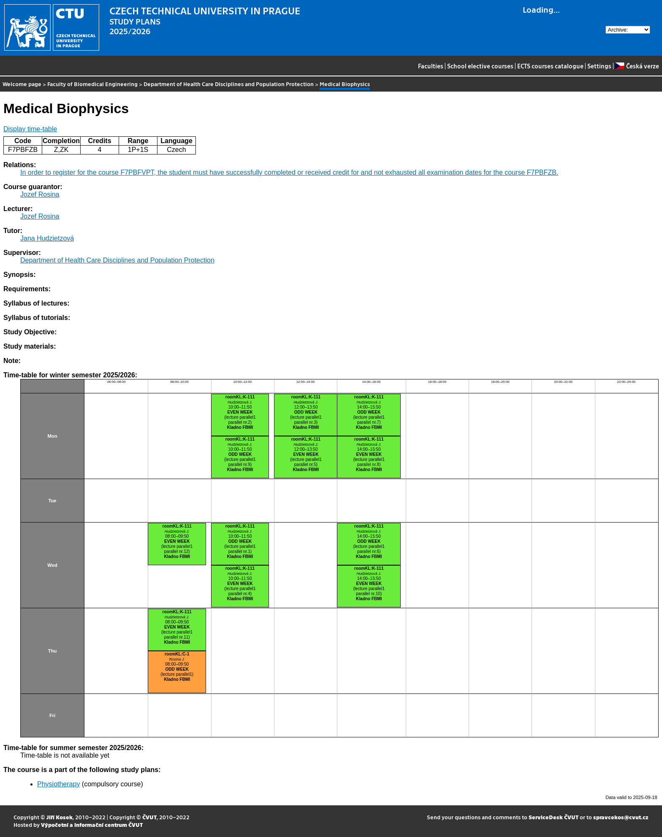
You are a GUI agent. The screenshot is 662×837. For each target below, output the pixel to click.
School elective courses (480, 66)
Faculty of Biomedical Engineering (92, 84)
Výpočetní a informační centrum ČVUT (92, 824)
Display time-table (30, 129)
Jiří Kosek (59, 817)
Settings (599, 66)
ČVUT (149, 817)
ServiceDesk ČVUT (553, 817)
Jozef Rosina (40, 194)
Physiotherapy (58, 784)
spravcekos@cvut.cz (620, 817)
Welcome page (22, 84)
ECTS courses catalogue (550, 66)
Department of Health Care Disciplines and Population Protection (229, 84)
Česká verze (637, 66)
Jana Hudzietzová (47, 238)
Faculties (430, 66)
